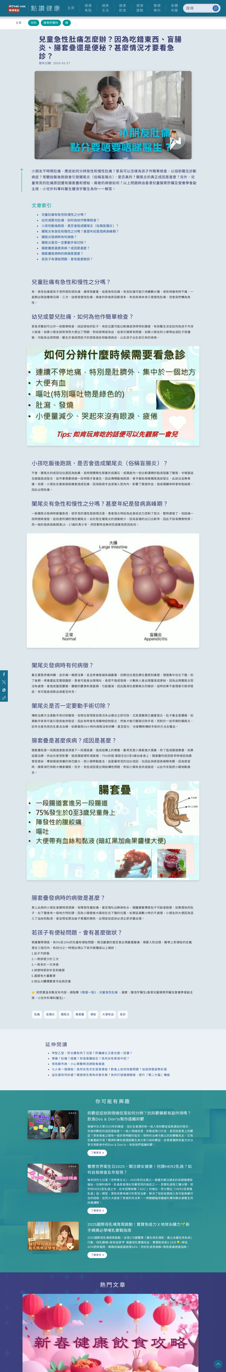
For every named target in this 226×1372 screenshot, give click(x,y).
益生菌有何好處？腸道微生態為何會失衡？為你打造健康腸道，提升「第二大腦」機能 (111, 1075)
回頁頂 (218, 1364)
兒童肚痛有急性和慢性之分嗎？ (64, 215)
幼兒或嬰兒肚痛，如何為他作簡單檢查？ (71, 220)
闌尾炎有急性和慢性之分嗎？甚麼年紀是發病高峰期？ (80, 231)
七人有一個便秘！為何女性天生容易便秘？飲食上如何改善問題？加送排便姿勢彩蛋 (109, 1069)
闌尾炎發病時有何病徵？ (59, 237)
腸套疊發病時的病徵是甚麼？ (63, 253)
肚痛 (37, 1014)
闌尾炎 (65, 1014)
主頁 (19, 22)
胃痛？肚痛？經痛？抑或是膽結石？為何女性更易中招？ (91, 1058)
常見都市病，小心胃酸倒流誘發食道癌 (78, 1064)
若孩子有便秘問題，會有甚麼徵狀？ (67, 259)
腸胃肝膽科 (50, 22)
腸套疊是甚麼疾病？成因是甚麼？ (66, 248)
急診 (123, 1014)
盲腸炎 (50, 1014)
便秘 (93, 1014)
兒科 (34, 22)
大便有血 (108, 1014)
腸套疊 (80, 1014)
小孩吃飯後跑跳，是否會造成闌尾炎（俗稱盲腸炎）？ (80, 226)
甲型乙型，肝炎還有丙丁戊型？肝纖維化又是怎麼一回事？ (92, 1053)
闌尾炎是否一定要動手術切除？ (64, 242)
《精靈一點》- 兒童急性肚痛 (98, 992)
